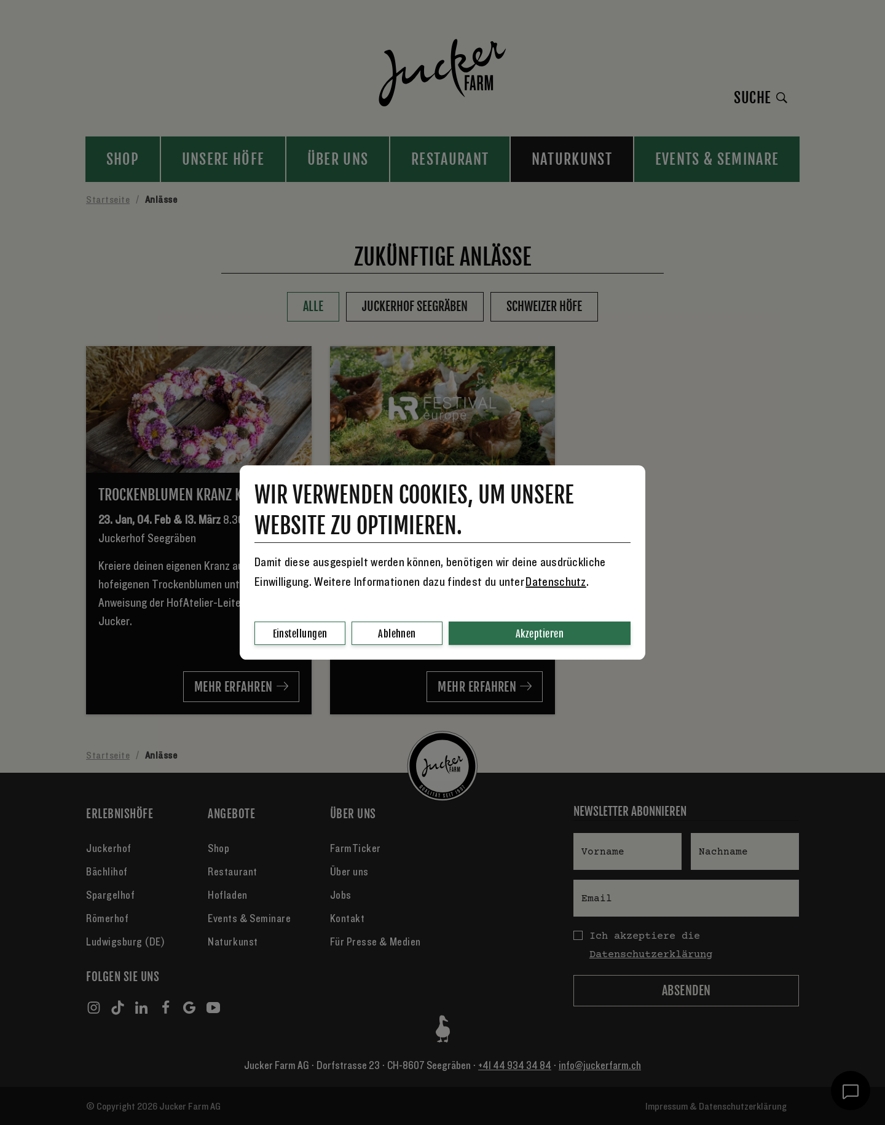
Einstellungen (300, 634)
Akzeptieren (540, 634)
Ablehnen (397, 634)
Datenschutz (555, 582)
